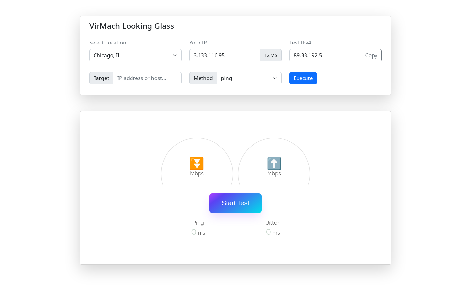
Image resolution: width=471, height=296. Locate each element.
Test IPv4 (300, 42)
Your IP (198, 42)
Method (203, 78)
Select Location (107, 42)
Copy (371, 55)
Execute (303, 78)
